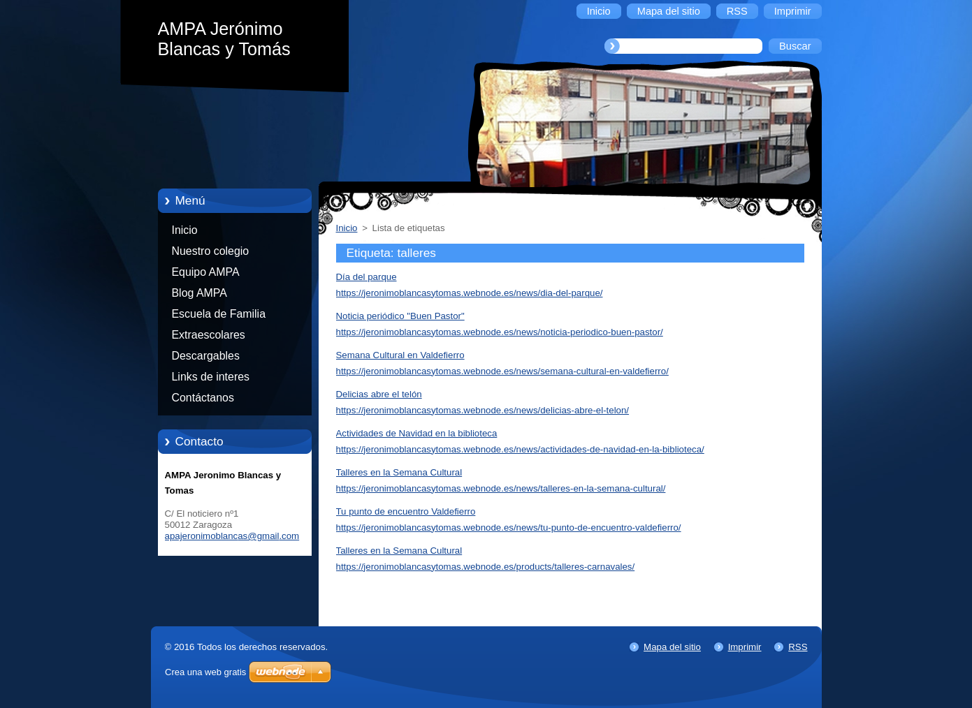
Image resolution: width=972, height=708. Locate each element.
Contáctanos (203, 398)
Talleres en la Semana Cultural (399, 472)
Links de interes (211, 377)
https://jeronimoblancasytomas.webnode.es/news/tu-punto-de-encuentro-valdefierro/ (508, 527)
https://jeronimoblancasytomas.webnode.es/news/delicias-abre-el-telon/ (483, 410)
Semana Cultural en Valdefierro (400, 355)
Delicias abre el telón (379, 394)
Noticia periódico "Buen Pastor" (400, 316)
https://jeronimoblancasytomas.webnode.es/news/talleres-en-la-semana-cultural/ (501, 488)
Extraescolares (208, 335)
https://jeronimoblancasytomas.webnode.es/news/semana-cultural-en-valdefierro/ (502, 371)
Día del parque (366, 277)
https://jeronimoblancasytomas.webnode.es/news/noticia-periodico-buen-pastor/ (499, 332)
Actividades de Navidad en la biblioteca (417, 433)
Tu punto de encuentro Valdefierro (406, 511)
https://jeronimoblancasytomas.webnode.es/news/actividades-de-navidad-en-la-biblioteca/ (520, 449)
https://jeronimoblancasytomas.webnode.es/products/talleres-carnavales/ (485, 566)
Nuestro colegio (210, 251)
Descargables (206, 356)
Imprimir (745, 647)
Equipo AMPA (206, 272)
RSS (797, 647)
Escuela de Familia (219, 314)
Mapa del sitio (672, 647)
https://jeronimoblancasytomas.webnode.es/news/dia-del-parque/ (469, 293)
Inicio (185, 230)
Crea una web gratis (205, 672)
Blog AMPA (199, 293)
